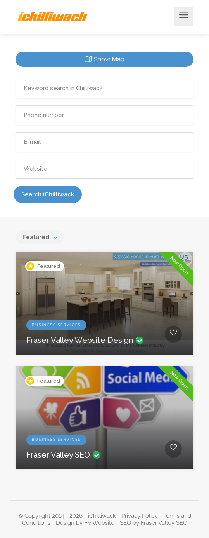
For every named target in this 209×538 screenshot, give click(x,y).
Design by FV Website (85, 522)
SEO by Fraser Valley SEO (153, 522)
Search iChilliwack (47, 194)
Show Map (109, 59)
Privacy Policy (139, 515)
